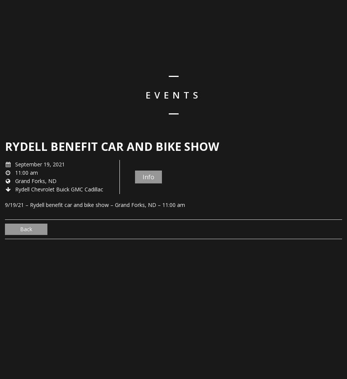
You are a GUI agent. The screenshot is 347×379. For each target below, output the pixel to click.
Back (26, 229)
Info (148, 177)
